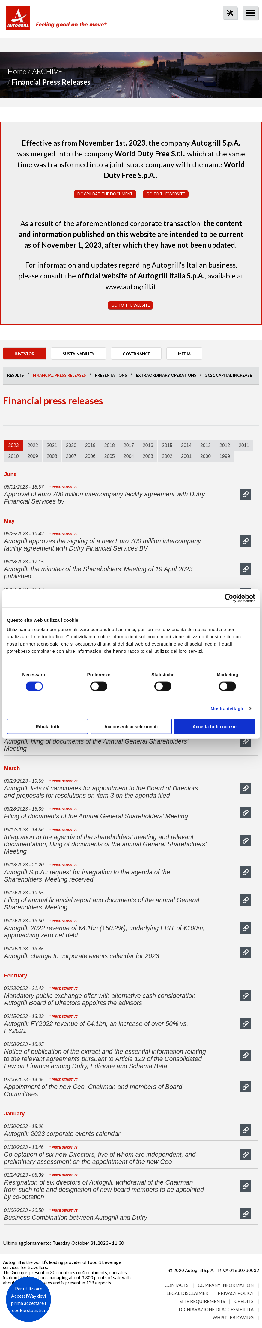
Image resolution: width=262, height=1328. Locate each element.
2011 (244, 445)
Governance (136, 353)
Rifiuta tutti (47, 726)
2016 (148, 445)
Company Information (226, 1285)
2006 (90, 456)
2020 (71, 445)
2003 (148, 456)
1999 (224, 456)
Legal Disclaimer (187, 1293)
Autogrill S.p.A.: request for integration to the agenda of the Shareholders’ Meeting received (87, 876)
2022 (33, 445)
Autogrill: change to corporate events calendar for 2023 (81, 956)
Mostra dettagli (226, 708)
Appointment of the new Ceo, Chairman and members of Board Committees (93, 1090)
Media (184, 353)
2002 (167, 456)
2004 (129, 456)
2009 (33, 456)
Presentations (111, 375)
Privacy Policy (236, 1293)
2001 (186, 456)
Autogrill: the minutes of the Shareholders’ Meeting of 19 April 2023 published (98, 573)
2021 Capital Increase (228, 375)
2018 (109, 445)
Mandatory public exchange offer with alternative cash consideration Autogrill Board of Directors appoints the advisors (100, 999)
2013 (205, 445)
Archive (47, 71)
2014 (186, 445)
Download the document (105, 194)
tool (227, 23)
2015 (167, 445)
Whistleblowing (233, 1317)
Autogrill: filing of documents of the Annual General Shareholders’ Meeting (96, 745)
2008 (52, 456)
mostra (245, 494)
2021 (52, 445)
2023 (13, 445)
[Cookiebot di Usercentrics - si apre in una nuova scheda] (229, 598)
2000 (205, 456)
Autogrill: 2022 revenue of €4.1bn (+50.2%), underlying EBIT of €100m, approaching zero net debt (104, 932)
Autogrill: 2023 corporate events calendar (62, 1133)
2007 (71, 456)
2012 (224, 445)
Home (16, 71)
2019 (90, 445)
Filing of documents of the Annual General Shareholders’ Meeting (96, 816)
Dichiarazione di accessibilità (216, 1309)
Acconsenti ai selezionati (131, 726)
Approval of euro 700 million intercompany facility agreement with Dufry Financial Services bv (104, 498)
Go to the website (165, 194)
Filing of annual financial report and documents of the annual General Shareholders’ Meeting (101, 904)
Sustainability (78, 353)
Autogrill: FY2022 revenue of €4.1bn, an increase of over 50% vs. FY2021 (96, 1027)
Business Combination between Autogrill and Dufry (75, 1217)
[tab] (13, 445)
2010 (13, 456)
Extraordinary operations (166, 375)
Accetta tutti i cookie (214, 726)
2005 (109, 456)
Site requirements (202, 1301)
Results (15, 375)
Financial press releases (59, 375)
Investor (24, 353)
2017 (129, 445)
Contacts (177, 1285)
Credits (244, 1301)
